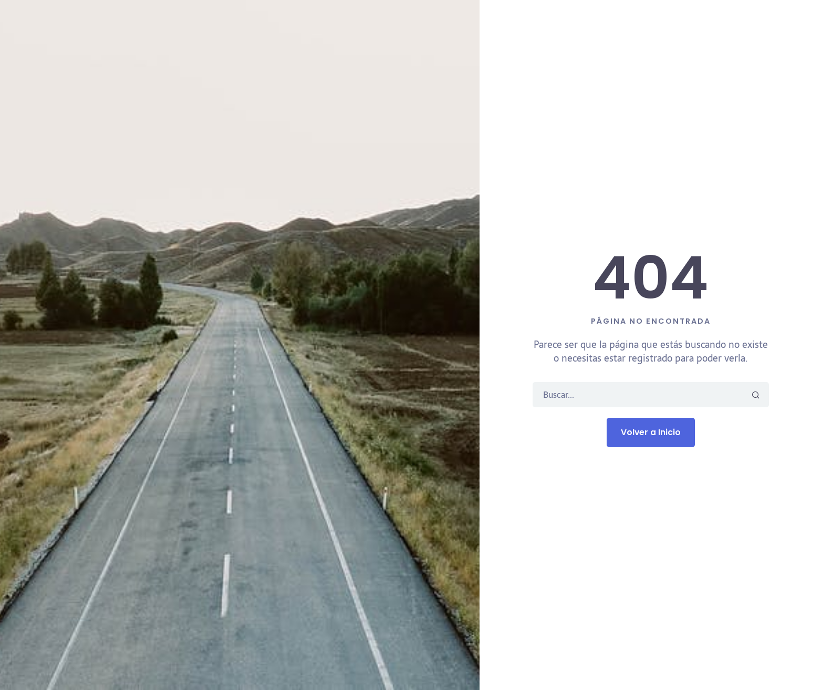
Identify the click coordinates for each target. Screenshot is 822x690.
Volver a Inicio (651, 432)
